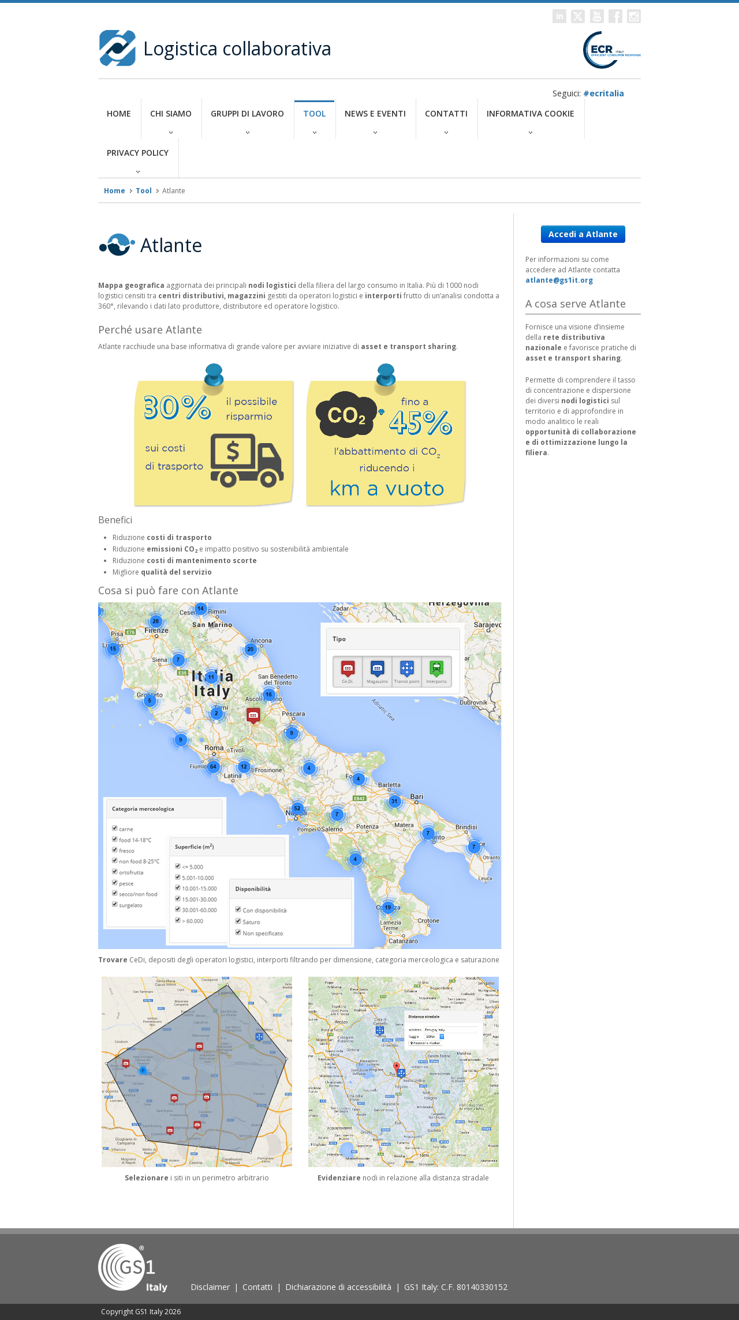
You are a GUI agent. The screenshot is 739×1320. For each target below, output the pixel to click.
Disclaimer (210, 1286)
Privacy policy (138, 160)
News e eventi (375, 121)
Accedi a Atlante (583, 233)
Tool (144, 191)
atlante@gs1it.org (559, 280)
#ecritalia (603, 93)
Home (119, 121)
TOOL (314, 121)
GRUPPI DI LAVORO (247, 121)
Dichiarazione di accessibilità (338, 1286)
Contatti (446, 121)
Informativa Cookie (530, 121)
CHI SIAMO (171, 121)
